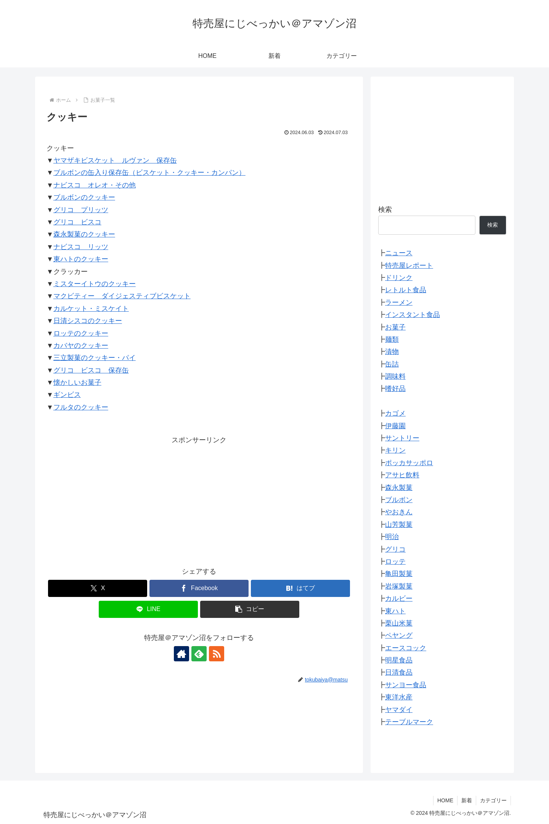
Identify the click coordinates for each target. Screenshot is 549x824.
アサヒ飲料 (402, 475)
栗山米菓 (399, 623)
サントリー (402, 438)
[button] (249, 609)
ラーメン (399, 302)
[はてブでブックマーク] (300, 588)
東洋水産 (399, 697)
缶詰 (392, 364)
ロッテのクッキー (80, 333)
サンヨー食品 (405, 685)
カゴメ (395, 413)
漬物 (392, 351)
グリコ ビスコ (77, 222)
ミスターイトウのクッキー (94, 284)
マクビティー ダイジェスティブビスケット (122, 296)
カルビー (399, 598)
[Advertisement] (199, 499)
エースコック (405, 648)
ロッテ (395, 561)
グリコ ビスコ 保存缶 (91, 370)
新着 (466, 800)
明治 (392, 537)
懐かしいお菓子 (77, 382)
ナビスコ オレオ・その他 (94, 185)
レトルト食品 (405, 290)
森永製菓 (399, 487)
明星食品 (399, 660)
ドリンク (399, 278)
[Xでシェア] (97, 588)
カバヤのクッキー (80, 345)
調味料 (395, 376)
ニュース (399, 253)
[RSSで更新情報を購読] (216, 653)
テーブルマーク (409, 722)
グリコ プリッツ (80, 210)
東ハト (395, 611)
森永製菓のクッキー (84, 234)
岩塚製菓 (399, 586)
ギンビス (67, 394)
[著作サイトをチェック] (181, 653)
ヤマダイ (399, 710)
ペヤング (399, 635)
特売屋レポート (409, 265)
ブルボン (399, 500)
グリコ (395, 549)
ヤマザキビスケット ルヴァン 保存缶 (115, 160)
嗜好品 (395, 388)
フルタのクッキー (80, 407)
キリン (395, 450)
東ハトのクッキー (80, 259)
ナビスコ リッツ (80, 247)
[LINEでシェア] (148, 609)
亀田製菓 (399, 574)
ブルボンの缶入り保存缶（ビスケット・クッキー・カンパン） (149, 172)
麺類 (392, 339)
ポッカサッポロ (409, 463)
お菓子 (395, 327)
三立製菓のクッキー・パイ (94, 358)
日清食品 (399, 672)
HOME (445, 800)
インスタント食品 (412, 314)
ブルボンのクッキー (84, 197)
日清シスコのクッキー (87, 321)
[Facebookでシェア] (199, 588)
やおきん (399, 512)
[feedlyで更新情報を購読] (199, 653)
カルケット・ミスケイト (91, 308)
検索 (385, 209)
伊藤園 (395, 426)
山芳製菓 (399, 524)
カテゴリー (493, 800)
